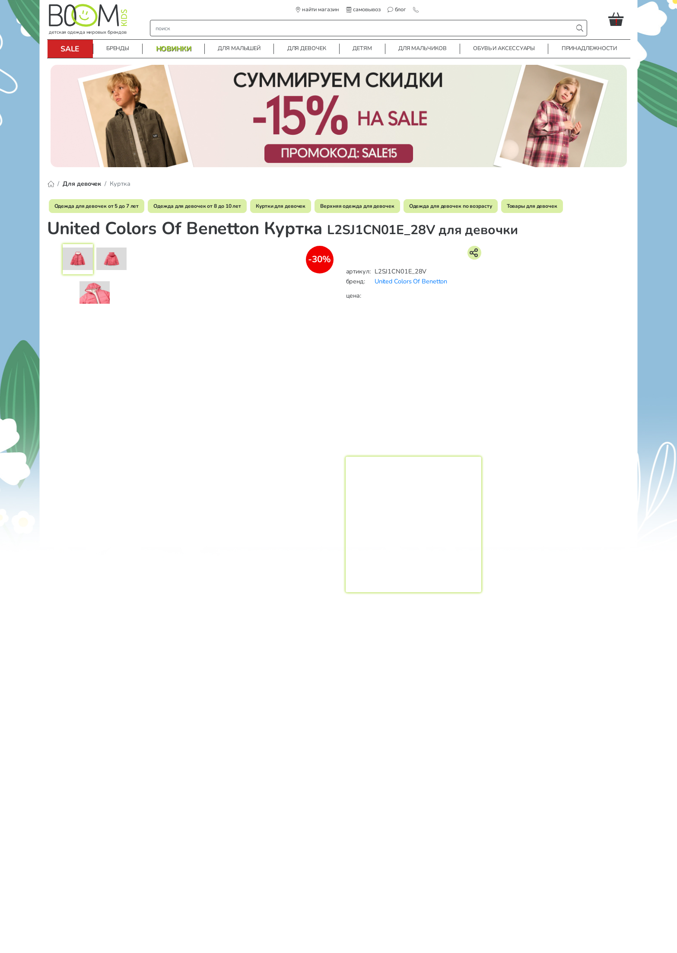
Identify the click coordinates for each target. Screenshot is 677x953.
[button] (619, 19)
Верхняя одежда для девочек (357, 206)
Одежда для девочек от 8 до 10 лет (197, 206)
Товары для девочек (532, 206)
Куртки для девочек (280, 206)
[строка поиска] (363, 28)
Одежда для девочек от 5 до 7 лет (96, 206)
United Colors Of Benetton (411, 281)
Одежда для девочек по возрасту (450, 206)
